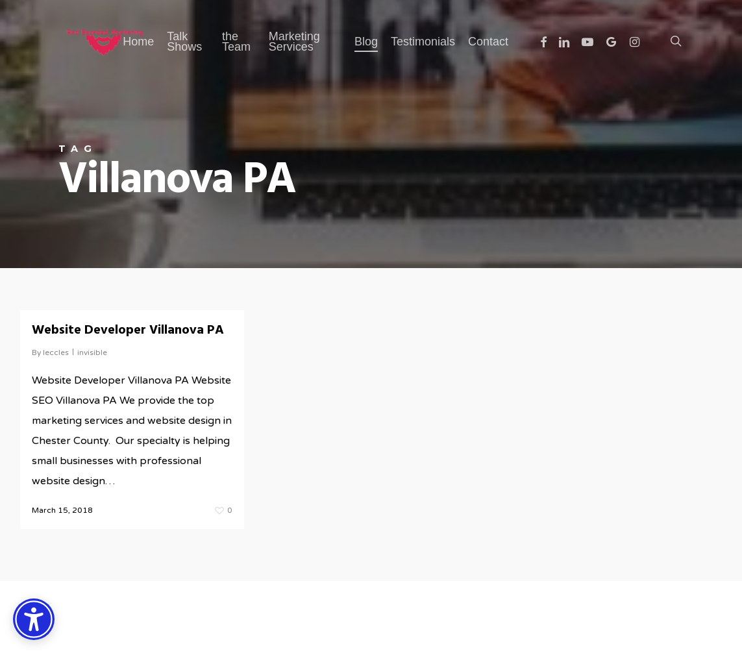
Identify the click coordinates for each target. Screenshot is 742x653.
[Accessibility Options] (34, 619)
